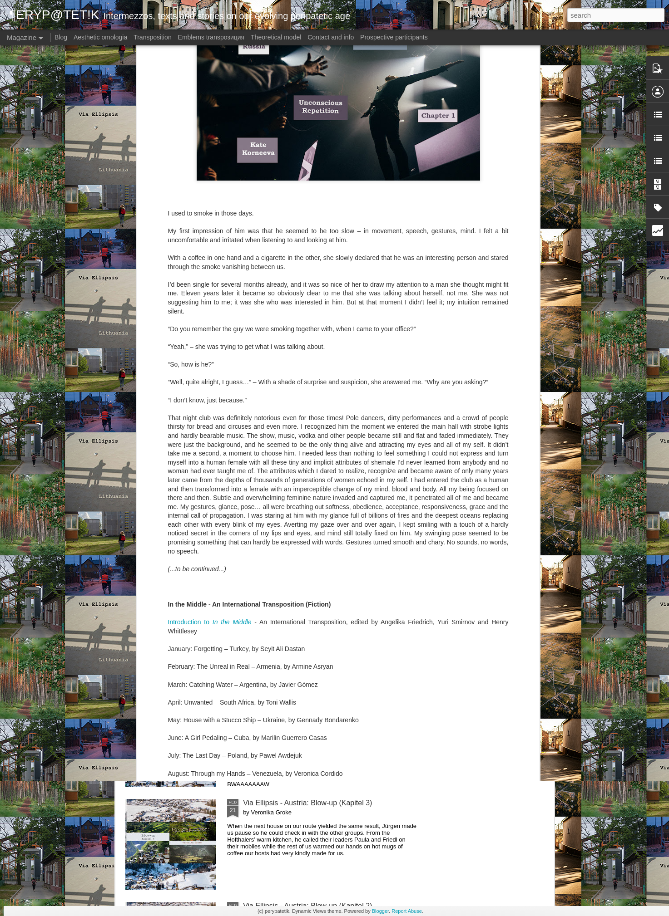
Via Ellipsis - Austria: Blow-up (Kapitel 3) (307, 803)
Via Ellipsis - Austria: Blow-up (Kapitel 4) (307, 700)
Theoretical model (276, 37)
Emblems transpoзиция (211, 37)
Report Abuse (406, 911)
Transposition (153, 37)
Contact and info (330, 37)
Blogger (380, 911)
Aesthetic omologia (100, 37)
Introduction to (210, 424)
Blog (61, 37)
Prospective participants (394, 37)
